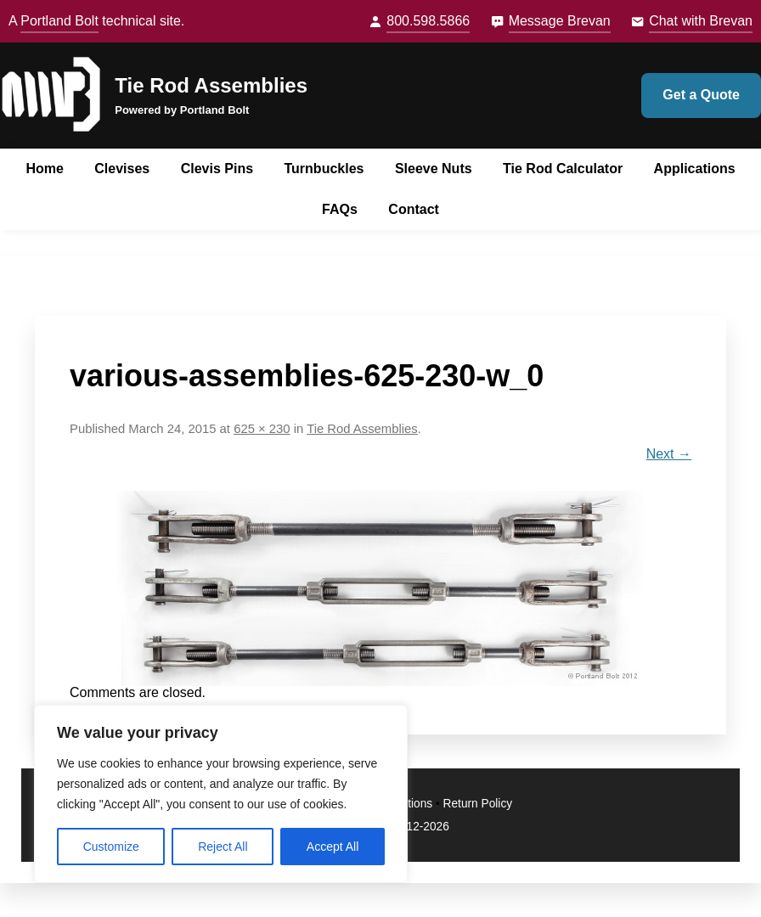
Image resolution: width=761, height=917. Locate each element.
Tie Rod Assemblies (211, 85)
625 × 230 (262, 429)
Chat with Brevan (701, 21)
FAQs (340, 209)
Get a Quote (701, 94)
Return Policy (478, 803)
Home (44, 168)
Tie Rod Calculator (563, 168)
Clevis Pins (217, 168)
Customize (111, 846)
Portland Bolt (59, 21)
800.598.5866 (428, 21)
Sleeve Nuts (433, 168)
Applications (695, 168)
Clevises (121, 168)
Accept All (332, 846)
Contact (413, 209)
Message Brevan (560, 21)
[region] (221, 794)
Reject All (222, 846)
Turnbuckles (324, 168)
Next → (668, 454)
